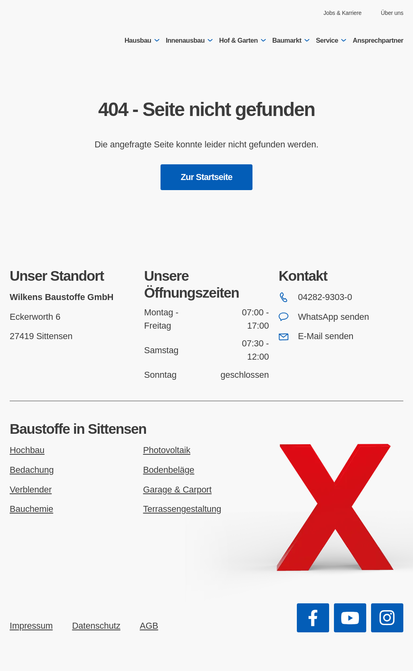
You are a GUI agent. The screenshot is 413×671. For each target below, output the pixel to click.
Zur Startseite (206, 177)
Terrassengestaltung (182, 509)
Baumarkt (290, 40)
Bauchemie (31, 509)
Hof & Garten (242, 40)
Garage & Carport (177, 490)
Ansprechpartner (378, 40)
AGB (149, 626)
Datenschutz (96, 626)
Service (331, 40)
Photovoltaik (166, 450)
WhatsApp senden (324, 317)
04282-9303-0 (315, 297)
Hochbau (27, 450)
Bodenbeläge (168, 470)
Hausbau (142, 40)
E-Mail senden (316, 336)
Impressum (31, 626)
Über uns (392, 13)
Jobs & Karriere (342, 13)
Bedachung (32, 470)
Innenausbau (189, 40)
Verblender (31, 490)
